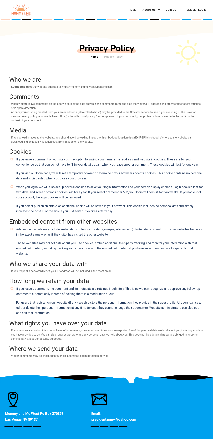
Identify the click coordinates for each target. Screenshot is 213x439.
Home (132, 9)
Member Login (196, 9)
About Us (149, 9)
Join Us (171, 9)
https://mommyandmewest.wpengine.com (87, 86)
